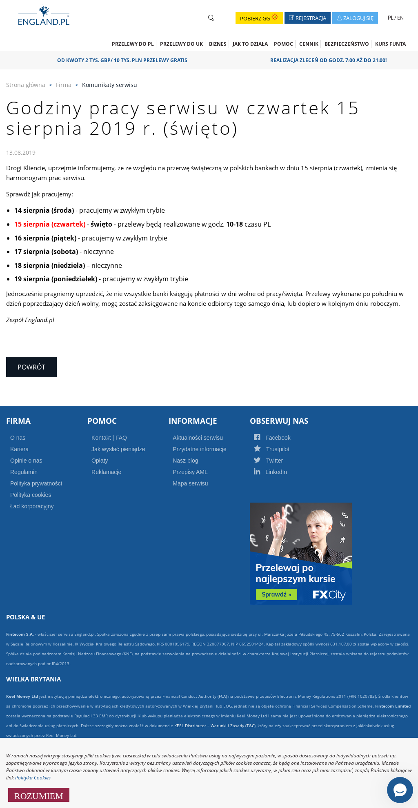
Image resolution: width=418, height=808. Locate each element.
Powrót (31, 367)
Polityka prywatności (36, 483)
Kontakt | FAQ (109, 437)
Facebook (281, 437)
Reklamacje (106, 472)
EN (400, 17)
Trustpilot (280, 449)
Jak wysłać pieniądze (118, 449)
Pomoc (283, 43)
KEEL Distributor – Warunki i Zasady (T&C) (215, 725)
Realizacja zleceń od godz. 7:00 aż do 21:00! (331, 60)
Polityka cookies (30, 495)
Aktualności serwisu (198, 437)
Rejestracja (310, 19)
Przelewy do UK (181, 43)
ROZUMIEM (38, 794)
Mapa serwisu (190, 483)
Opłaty (99, 460)
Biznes (218, 43)
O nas (17, 437)
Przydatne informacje (200, 449)
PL (391, 17)
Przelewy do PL (133, 43)
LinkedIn (279, 472)
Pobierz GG (259, 18)
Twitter (277, 460)
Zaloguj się (357, 19)
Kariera (19, 449)
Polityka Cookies (33, 777)
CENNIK (308, 43)
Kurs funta (390, 43)
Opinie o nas (26, 460)
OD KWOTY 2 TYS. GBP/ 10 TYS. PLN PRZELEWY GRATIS (125, 60)
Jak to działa (250, 43)
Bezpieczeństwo (347, 43)
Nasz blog (185, 460)
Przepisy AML (190, 472)
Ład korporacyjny (32, 506)
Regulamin (24, 472)
